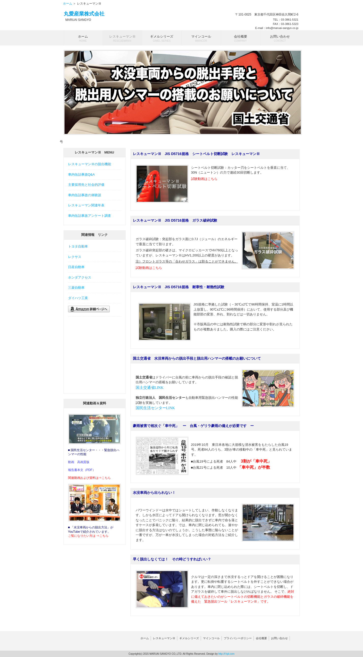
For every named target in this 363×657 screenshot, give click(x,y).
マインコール (211, 638)
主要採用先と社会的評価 (86, 185)
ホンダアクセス (79, 277)
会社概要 (261, 638)
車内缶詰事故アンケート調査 (89, 216)
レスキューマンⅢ (164, 638)
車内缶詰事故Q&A (81, 174)
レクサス (74, 257)
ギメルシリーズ (189, 638)
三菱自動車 (76, 287)
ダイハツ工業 (78, 298)
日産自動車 (76, 267)
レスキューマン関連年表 (86, 205)
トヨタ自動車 (78, 246)
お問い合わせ (279, 638)
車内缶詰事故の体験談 (84, 195)
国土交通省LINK (150, 388)
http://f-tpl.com (226, 653)
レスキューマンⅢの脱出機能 (89, 164)
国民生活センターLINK (155, 408)
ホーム (67, 3)
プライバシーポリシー (238, 638)
